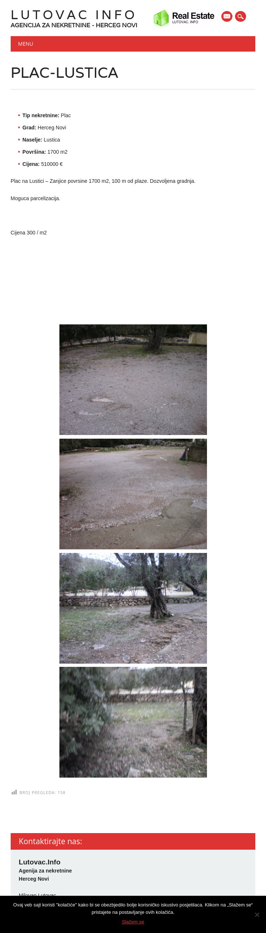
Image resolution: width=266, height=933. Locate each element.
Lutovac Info (74, 14)
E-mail (227, 17)
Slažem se (133, 922)
